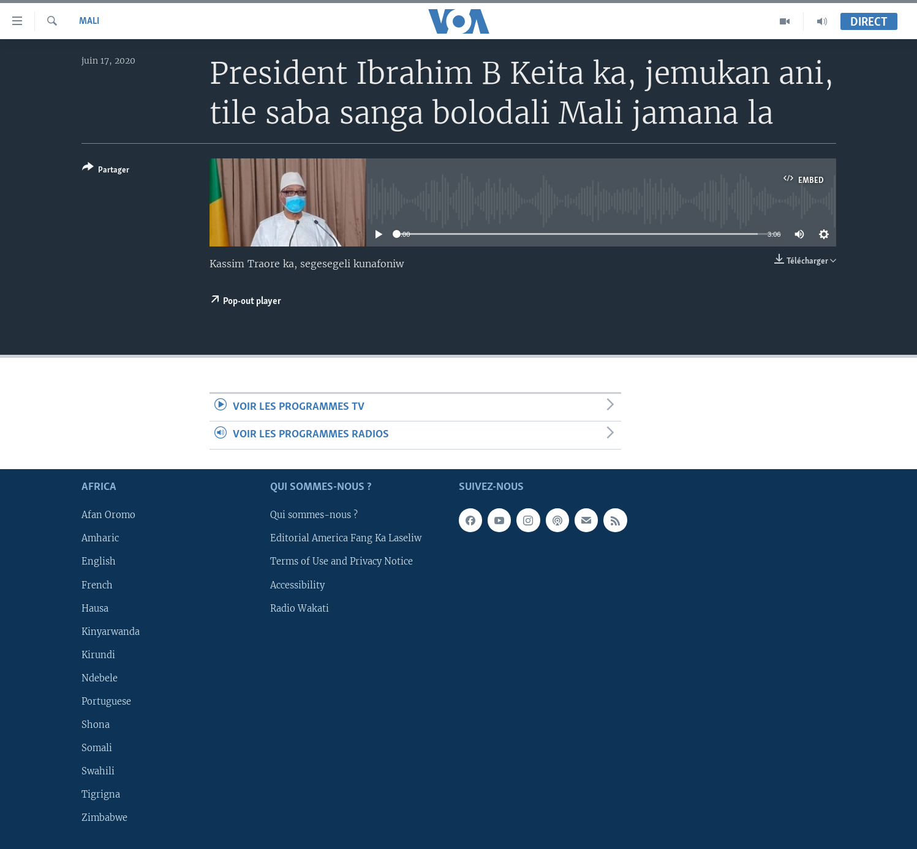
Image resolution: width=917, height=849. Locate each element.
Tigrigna (100, 794)
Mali (89, 21)
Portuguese (106, 700)
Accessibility (297, 584)
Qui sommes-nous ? (314, 515)
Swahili (98, 771)
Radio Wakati (299, 608)
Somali (96, 747)
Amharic (100, 538)
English (98, 561)
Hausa (94, 608)
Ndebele (99, 677)
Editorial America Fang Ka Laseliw (345, 538)
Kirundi (98, 654)
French (97, 584)
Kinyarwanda (110, 631)
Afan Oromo (108, 515)
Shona (95, 724)
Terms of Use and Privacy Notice (341, 561)
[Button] (105, 171)
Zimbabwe (104, 817)
